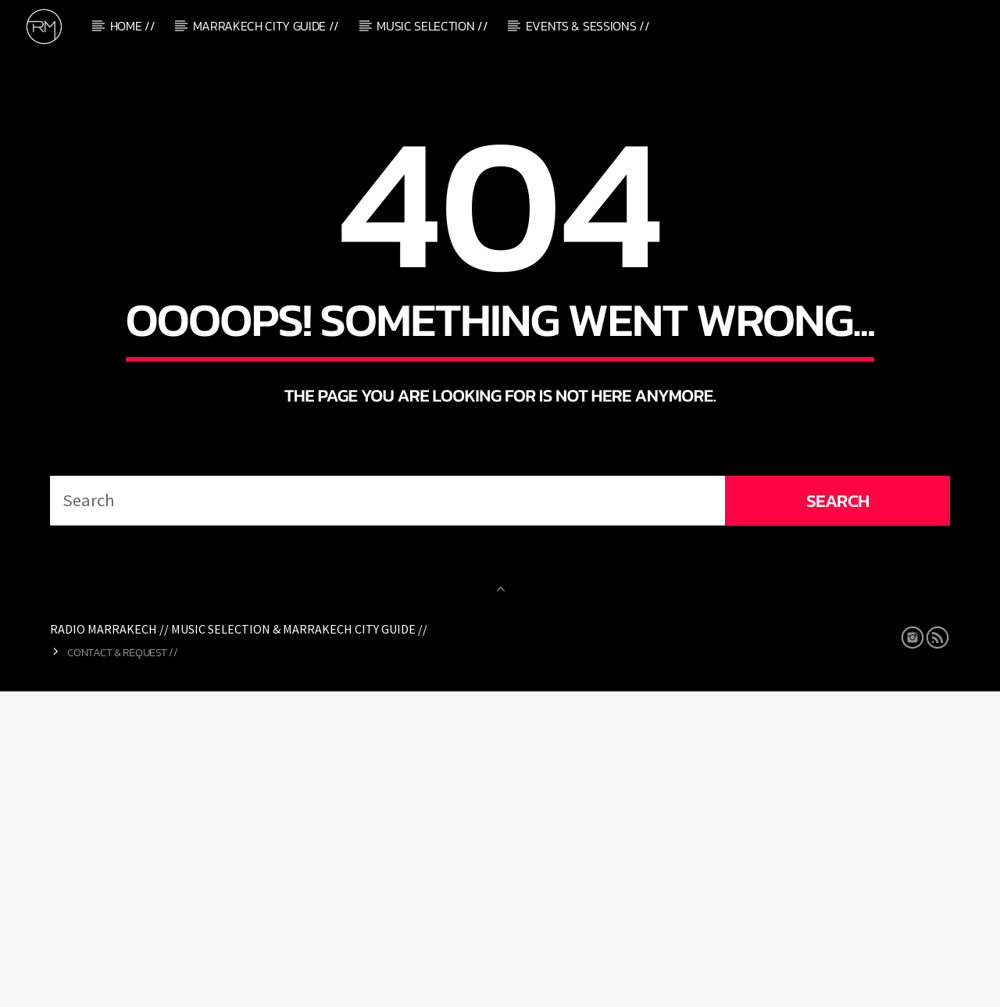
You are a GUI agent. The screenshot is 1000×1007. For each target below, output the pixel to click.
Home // (132, 25)
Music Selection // (432, 25)
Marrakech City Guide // (266, 25)
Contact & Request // (122, 968)
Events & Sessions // (588, 25)
